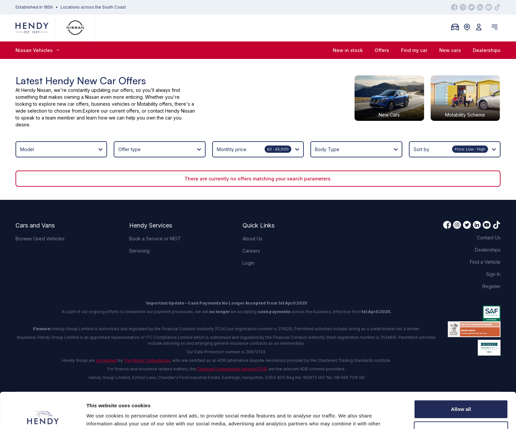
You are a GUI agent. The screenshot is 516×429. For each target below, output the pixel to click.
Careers (251, 251)
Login (248, 263)
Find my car (414, 50)
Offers (382, 50)
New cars (450, 50)
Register (491, 286)
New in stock (348, 50)
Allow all (461, 375)
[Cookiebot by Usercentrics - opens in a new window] (43, 416)
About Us (252, 238)
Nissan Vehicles (37, 50)
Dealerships (487, 50)
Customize (461, 397)
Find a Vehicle (485, 262)
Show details (101, 416)
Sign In (493, 274)
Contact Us (489, 237)
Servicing (139, 251)
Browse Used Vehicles (40, 238)
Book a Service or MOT (155, 238)
